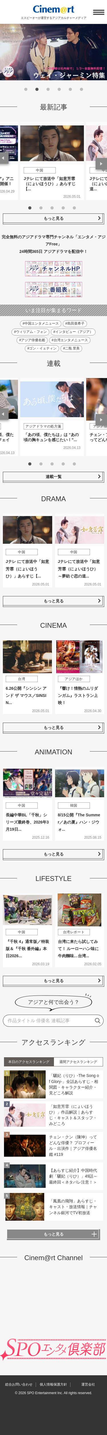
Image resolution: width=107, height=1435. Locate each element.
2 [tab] (37, 89)
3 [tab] (48, 89)
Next (101, 163)
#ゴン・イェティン (42, 348)
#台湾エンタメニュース (70, 340)
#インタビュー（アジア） (73, 332)
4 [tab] (59, 89)
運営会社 (88, 1384)
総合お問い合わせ (19, 1384)
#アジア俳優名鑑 (32, 340)
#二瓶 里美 (71, 348)
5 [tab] (70, 89)
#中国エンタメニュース (41, 323)
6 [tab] (81, 89)
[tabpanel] (52, 161)
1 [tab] (25, 89)
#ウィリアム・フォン (30, 332)
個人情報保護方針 (53, 1384)
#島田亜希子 (74, 323)
